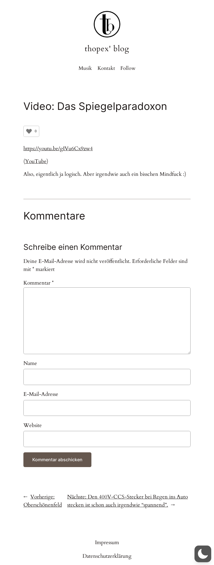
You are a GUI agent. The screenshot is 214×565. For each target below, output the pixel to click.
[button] (202, 554)
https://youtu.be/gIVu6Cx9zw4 (58, 148)
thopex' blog (107, 49)
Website (32, 425)
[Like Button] (29, 131)
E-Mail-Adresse (40, 394)
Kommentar (38, 283)
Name (30, 363)
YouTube (36, 161)
